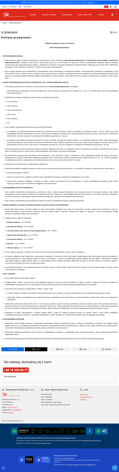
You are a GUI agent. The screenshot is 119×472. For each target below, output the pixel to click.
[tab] (106, 7)
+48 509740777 (17, 410)
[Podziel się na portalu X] (36, 349)
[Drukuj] (113, 32)
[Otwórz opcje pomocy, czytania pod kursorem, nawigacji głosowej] (115, 468)
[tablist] (111, 6)
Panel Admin (28, 7)
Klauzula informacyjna (68, 458)
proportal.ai (91, 2)
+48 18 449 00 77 (16, 370)
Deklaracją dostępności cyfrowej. (91, 440)
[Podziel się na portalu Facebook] (12, 349)
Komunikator (13, 7)
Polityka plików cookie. (89, 464)
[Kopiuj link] (106, 349)
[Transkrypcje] (68, 14)
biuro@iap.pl (10, 376)
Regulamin (83, 399)
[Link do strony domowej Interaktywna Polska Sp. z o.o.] (14, 14)
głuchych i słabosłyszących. (43, 443)
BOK (20, 7)
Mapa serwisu (84, 394)
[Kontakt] (102, 14)
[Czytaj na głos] (11, 32)
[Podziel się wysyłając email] (59, 349)
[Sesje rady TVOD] (86, 14)
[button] (34, 14)
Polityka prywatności (86, 397)
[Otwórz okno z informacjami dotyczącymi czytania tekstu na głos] (2, 32)
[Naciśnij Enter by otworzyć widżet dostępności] (112, 15)
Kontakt (4, 7)
